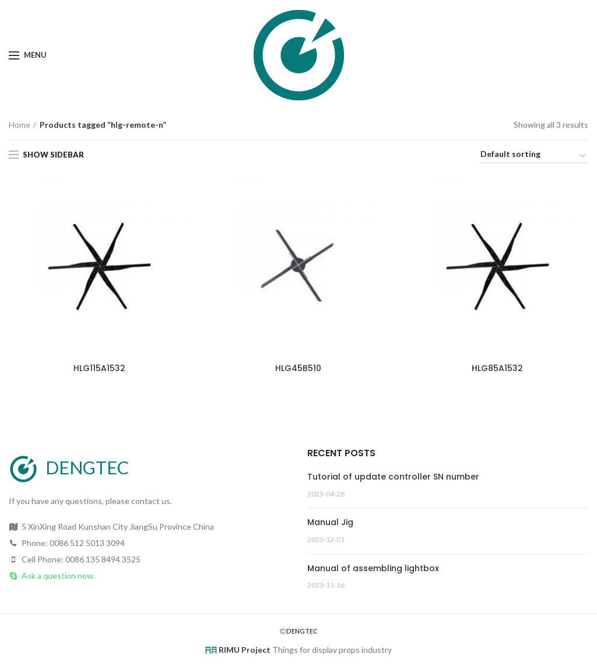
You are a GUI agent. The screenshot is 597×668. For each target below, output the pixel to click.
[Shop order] (533, 156)
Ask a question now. (58, 575)
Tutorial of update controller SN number (393, 476)
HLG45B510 (298, 368)
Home (19, 125)
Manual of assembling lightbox (373, 568)
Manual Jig (330, 522)
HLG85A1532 (497, 368)
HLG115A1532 (99, 368)
